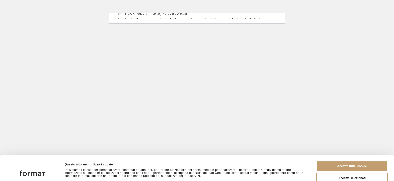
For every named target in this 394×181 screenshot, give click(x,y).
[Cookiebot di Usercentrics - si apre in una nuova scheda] (33, 172)
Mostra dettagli (259, 172)
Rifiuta (352, 166)
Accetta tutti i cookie (352, 142)
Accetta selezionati (352, 154)
